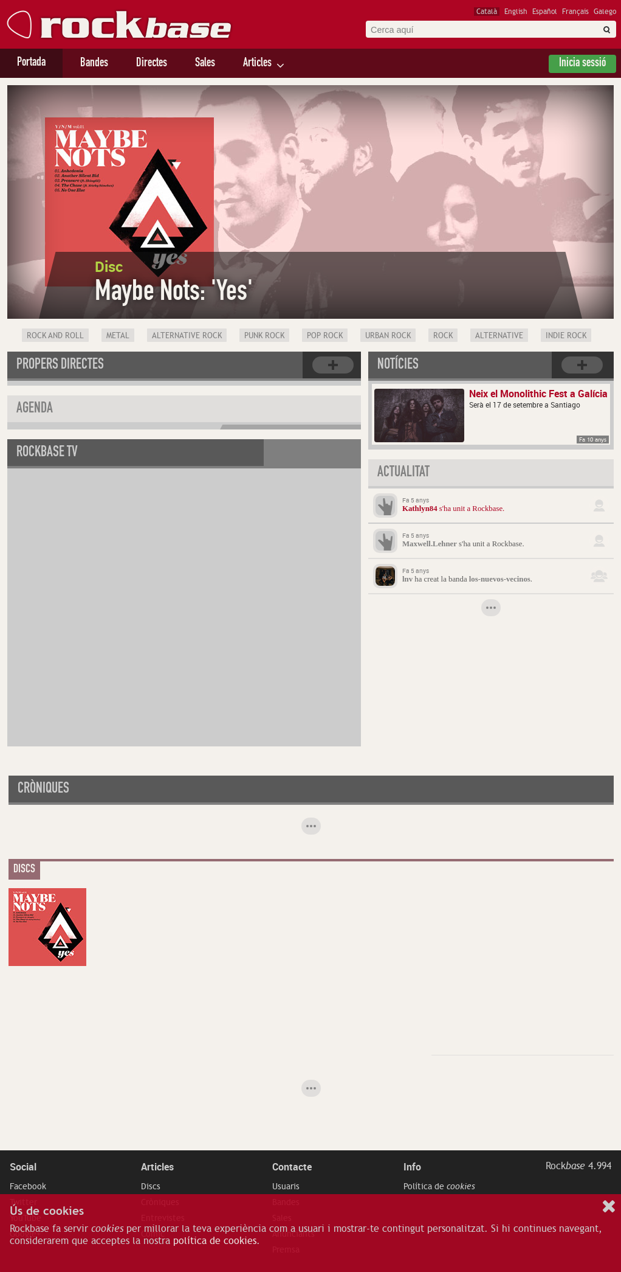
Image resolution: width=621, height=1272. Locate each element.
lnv (407, 579)
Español (544, 11)
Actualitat (403, 473)
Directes (151, 64)
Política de (439, 1186)
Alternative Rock (187, 336)
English (515, 11)
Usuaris (286, 1186)
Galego (605, 11)
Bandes (94, 64)
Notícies (398, 365)
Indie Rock (566, 336)
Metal (117, 336)
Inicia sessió (582, 64)
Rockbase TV (47, 453)
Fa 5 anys (415, 500)
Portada (31, 63)
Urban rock (388, 336)
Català (486, 11)
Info (412, 1166)
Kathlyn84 (419, 508)
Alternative (499, 336)
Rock (443, 336)
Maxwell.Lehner (429, 544)
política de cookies (214, 1241)
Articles (257, 64)
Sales (205, 64)
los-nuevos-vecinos (499, 579)
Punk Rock (264, 336)
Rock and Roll (55, 336)
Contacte (292, 1166)
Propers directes (60, 365)
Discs (150, 1186)
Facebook (28, 1186)
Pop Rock (325, 336)
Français (575, 11)
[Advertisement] (522, 964)
